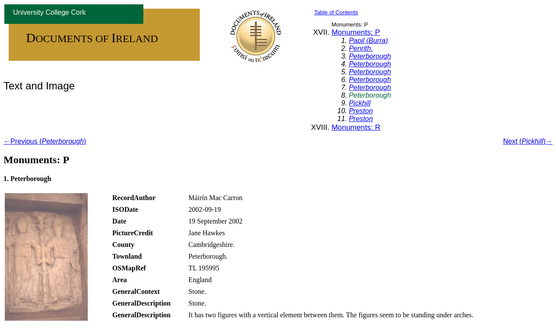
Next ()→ (528, 141)
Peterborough (370, 56)
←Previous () (44, 141)
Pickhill (360, 103)
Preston (361, 111)
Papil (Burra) (368, 40)
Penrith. (361, 48)
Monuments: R (356, 127)
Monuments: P (355, 32)
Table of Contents (336, 12)
